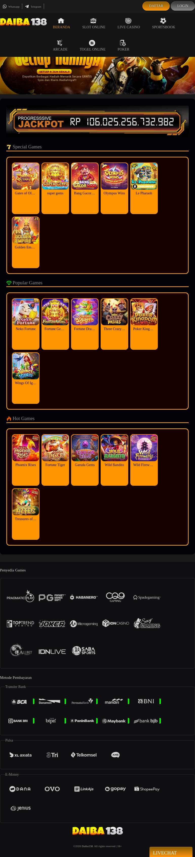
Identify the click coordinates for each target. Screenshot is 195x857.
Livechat (171, 852)
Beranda (61, 23)
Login (182, 6)
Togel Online (92, 45)
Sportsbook (163, 23)
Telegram (33, 6)
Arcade (60, 45)
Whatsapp (11, 6)
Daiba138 (87, 846)
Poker (123, 45)
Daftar (156, 6)
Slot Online (93, 23)
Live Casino (129, 23)
